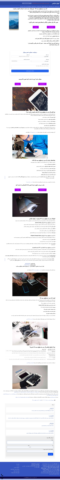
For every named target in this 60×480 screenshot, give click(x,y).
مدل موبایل (28, 54)
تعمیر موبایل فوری (53, 397)
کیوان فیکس (55, 3)
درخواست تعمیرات (16, 467)
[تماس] (2, 475)
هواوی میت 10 (34, 400)
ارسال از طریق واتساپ (30, 70)
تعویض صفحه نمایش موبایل (15, 472)
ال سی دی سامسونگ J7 (34, 132)
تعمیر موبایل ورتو (55, 395)
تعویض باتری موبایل (26, 397)
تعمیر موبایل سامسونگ (45, 6)
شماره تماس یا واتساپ (27, 59)
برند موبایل (47, 54)
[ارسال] (23, 3)
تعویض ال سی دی (28, 6)
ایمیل (28, 445)
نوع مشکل (47, 59)
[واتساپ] (2, 478)
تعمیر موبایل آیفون (57, 6)
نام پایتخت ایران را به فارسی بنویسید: (48, 449)
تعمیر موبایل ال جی (49, 395)
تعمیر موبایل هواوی (33, 6)
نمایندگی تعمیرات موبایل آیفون (14, 469)
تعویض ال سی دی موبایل (19, 397)
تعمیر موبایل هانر (39, 6)
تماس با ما (21, 6)
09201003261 (27, 263)
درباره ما (24, 6)
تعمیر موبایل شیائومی (51, 6)
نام (52, 445)
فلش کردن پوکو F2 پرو (30, 362)
